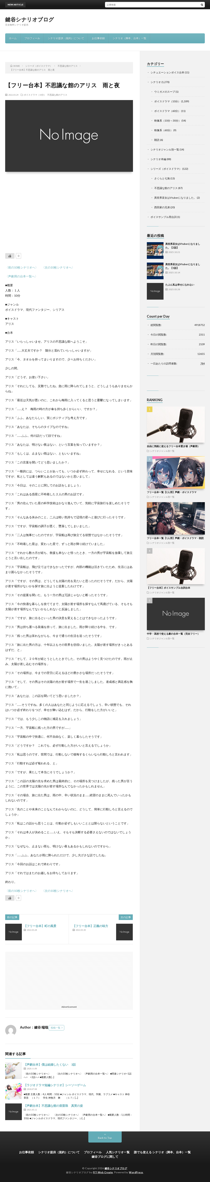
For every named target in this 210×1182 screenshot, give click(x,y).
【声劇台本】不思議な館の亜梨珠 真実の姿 (53, 1105)
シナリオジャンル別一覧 (165, 149)
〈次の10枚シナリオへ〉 (58, 267)
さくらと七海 (162, 178)
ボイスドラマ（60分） (167, 110)
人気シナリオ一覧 (118, 1152)
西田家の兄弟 (162, 207)
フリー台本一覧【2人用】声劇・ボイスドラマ (171, 492)
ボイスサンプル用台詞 (163, 216)
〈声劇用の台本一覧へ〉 (21, 276)
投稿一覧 (55, 1027)
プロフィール (32, 38)
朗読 (156, 139)
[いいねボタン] (9, 256)
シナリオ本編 (158, 159)
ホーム (13, 38)
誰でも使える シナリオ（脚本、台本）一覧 (162, 1152)
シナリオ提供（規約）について (66, 38)
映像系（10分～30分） (167, 120)
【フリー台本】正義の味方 (90, 926)
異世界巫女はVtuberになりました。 (175, 197)
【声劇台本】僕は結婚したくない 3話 (50, 1064)
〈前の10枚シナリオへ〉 (21, 267)
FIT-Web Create (103, 1172)
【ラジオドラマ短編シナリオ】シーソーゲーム (55, 1085)
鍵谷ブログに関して (105, 1156)
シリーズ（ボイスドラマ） (166, 168)
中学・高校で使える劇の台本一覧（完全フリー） (173, 633)
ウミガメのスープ (164, 91)
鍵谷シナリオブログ (29, 19)
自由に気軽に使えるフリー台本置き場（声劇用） (173, 446)
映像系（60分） (163, 130)
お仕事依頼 (98, 38)
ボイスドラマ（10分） (35, 95)
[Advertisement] (69, 210)
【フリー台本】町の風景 (40, 926)
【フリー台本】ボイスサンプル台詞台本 (168, 587)
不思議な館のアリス (57, 95)
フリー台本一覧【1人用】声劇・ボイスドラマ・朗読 (175, 538)
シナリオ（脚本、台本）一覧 (129, 38)
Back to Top (105, 1137)
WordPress (136, 1172)
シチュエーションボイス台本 (167, 72)
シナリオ (156, 82)
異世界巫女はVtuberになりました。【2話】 (104, 4)
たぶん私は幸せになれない (179, 284)
